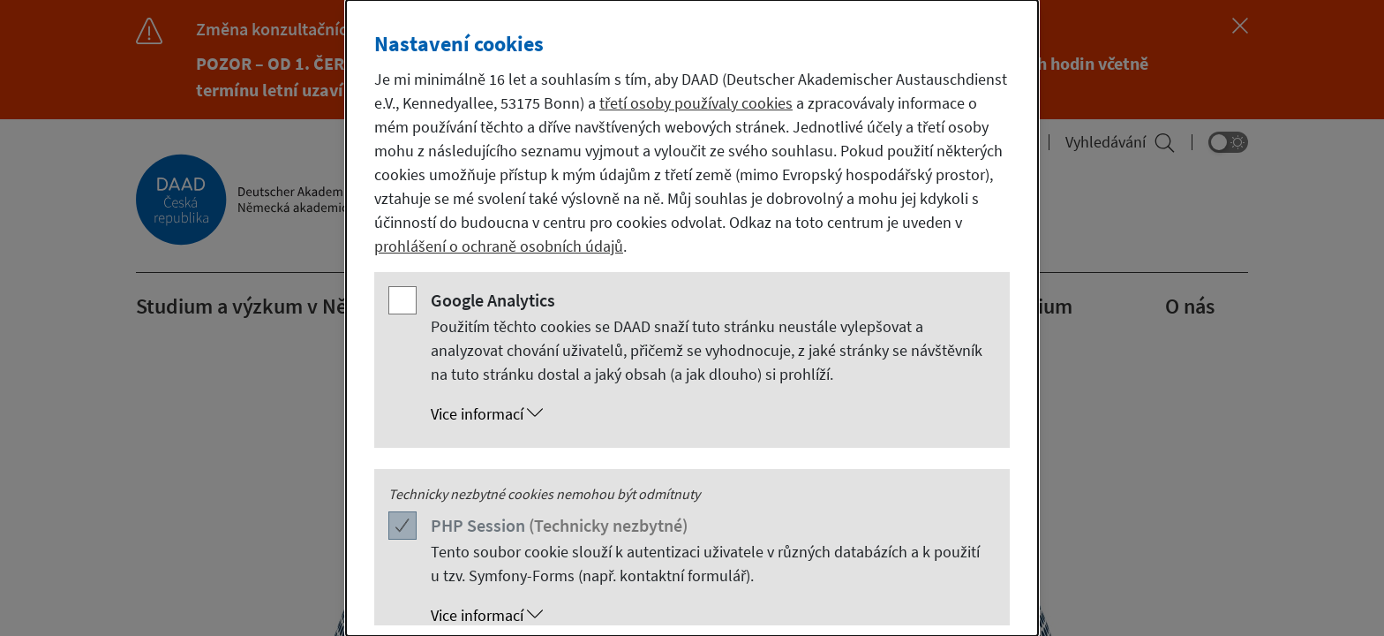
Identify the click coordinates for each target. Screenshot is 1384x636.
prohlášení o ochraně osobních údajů (498, 246)
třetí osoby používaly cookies (696, 103)
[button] (710, 414)
